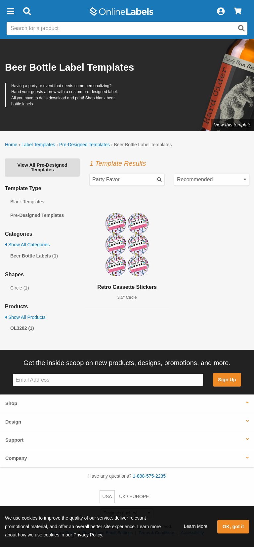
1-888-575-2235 (149, 476)
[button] (11, 11)
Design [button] (13, 422)
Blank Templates (27, 201)
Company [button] (16, 458)
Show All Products (25, 317)
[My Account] (220, 11)
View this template (232, 124)
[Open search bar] (27, 11)
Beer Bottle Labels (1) (34, 255)
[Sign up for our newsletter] (108, 380)
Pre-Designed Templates (84, 144)
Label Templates (38, 144)
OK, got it (233, 526)
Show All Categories (27, 244)
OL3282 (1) (22, 328)
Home (11, 144)
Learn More (196, 526)
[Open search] (241, 28)
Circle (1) (19, 288)
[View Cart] (237, 11)
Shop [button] (11, 403)
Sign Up (227, 379)
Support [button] (14, 440)
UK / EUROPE (134, 496)
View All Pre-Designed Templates (42, 167)
